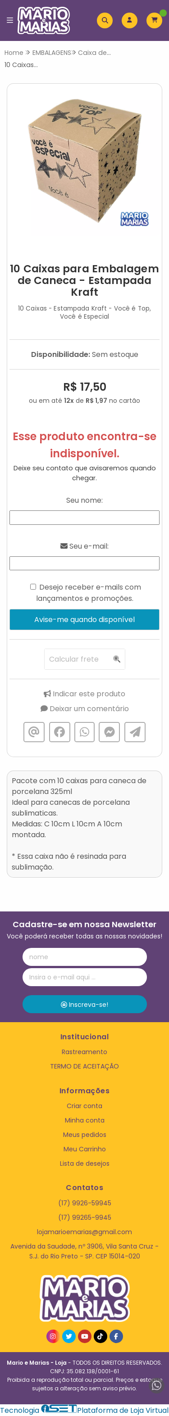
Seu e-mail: (84, 546)
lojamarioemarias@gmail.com (84, 1231)
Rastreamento (84, 1051)
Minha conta (85, 1120)
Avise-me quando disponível (84, 619)
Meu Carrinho (85, 1149)
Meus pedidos (84, 1134)
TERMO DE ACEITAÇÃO (84, 1066)
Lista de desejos (85, 1163)
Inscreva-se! (84, 1004)
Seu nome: (84, 500)
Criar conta (84, 1105)
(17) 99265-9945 (84, 1217)
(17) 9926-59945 (84, 1203)
